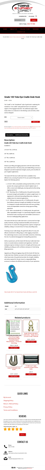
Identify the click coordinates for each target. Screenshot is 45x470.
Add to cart (35, 121)
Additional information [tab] (21, 135)
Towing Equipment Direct (22, 8)
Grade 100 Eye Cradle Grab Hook (20, 128)
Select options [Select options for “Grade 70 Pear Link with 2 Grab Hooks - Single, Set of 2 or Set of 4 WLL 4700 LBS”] (31, 341)
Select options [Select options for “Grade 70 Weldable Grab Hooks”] (14, 376)
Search (34, 20)
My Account (31, 16)
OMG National (29, 468)
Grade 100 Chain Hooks (25, 126)
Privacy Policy (7, 407)
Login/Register (22, 16)
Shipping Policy (8, 400)
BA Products (34, 126)
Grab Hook (8, 128)
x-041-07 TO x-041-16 (32, 128)
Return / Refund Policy (10, 404)
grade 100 (12, 128)
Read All (22, 434)
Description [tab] (10, 135)
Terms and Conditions (10, 410)
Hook (27, 128)
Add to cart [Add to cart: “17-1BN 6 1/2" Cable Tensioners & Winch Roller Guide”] (31, 374)
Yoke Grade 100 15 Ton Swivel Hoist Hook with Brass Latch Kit (20, 292)
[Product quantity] (6, 121)
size (5, 117)
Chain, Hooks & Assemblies (20, 37)
